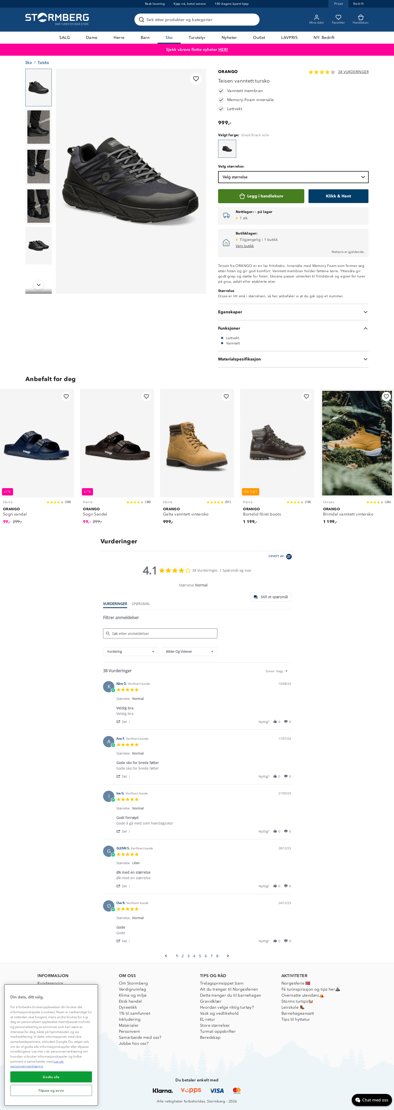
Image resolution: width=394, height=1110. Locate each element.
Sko (169, 37)
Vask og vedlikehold (219, 1013)
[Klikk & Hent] (338, 196)
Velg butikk (245, 246)
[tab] (271, 597)
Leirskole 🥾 (293, 1007)
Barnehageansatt (297, 1013)
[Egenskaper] (293, 312)
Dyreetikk (128, 1007)
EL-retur (207, 1019)
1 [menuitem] (177, 956)
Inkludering (129, 1019)
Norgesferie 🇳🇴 (296, 983)
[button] (124, 721)
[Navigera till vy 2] (38, 127)
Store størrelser (215, 1025)
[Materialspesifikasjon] (293, 359)
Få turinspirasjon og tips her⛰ (310, 989)
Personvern (129, 1031)
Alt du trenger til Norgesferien (229, 989)
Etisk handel (130, 1001)
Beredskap (210, 1037)
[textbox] (290, 673)
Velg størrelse (294, 177)
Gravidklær (210, 1001)
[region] (51, 1045)
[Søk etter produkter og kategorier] (198, 20)
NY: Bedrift (324, 37)
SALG (64, 37)
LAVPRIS (289, 37)
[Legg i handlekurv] (261, 196)
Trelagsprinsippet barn (222, 983)
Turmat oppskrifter (218, 1031)
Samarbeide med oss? (140, 1037)
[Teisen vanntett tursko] (227, 149)
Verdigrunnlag (132, 989)
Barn (145, 37)
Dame (91, 37)
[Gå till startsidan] (57, 19)
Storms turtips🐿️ (297, 1001)
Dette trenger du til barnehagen (230, 995)
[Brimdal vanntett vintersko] (357, 459)
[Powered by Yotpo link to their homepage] (281, 557)
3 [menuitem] (188, 956)
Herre (119, 37)
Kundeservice (50, 983)
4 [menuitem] (194, 956)
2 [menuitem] (183, 956)
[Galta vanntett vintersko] (197, 459)
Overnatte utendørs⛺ (302, 995)
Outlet (259, 37)
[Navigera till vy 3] (38, 166)
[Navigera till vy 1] (38, 87)
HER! (223, 49)
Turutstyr (197, 37)
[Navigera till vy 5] (38, 245)
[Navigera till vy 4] (38, 206)
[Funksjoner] (293, 328)
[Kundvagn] (361, 20)
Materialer (129, 1025)
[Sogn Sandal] (117, 459)
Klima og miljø (133, 995)
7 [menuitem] (212, 956)
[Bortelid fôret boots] (277, 459)
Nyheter (229, 37)
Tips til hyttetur (295, 1019)
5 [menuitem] (200, 956)
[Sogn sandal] (37, 459)
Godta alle (51, 1077)
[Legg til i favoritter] (196, 79)
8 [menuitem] (217, 956)
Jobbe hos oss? (134, 1043)
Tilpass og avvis (51, 1090)
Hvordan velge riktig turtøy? (227, 1007)
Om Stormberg (133, 983)
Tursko (43, 62)
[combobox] (130, 651)
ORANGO (228, 71)
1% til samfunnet (134, 1013)
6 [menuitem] (206, 956)
